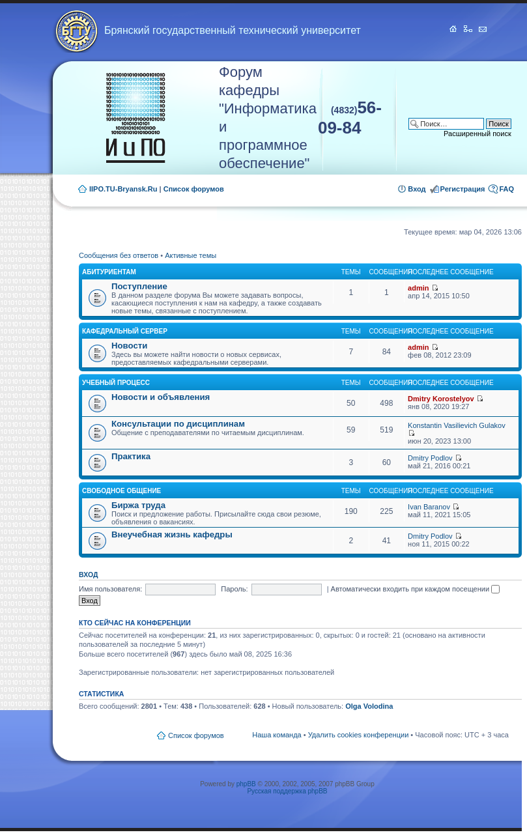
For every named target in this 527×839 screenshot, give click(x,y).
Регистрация (462, 189)
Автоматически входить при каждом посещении (415, 589)
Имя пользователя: (110, 589)
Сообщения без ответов (118, 255)
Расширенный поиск (477, 133)
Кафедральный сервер (124, 331)
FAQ (506, 189)
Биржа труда (138, 505)
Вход (416, 189)
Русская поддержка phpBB (287, 791)
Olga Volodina (369, 706)
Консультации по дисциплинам (178, 424)
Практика (130, 456)
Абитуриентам (109, 272)
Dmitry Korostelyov (441, 399)
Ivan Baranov (429, 507)
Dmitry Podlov (430, 458)
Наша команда (276, 735)
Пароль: (234, 589)
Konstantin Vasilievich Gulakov (457, 425)
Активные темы (190, 255)
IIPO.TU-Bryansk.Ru (123, 189)
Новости (129, 345)
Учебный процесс (116, 382)
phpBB (246, 784)
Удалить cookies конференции (358, 735)
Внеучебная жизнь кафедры (172, 534)
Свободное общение (121, 490)
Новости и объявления (160, 397)
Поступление (139, 286)
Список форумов (194, 189)
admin (418, 288)
